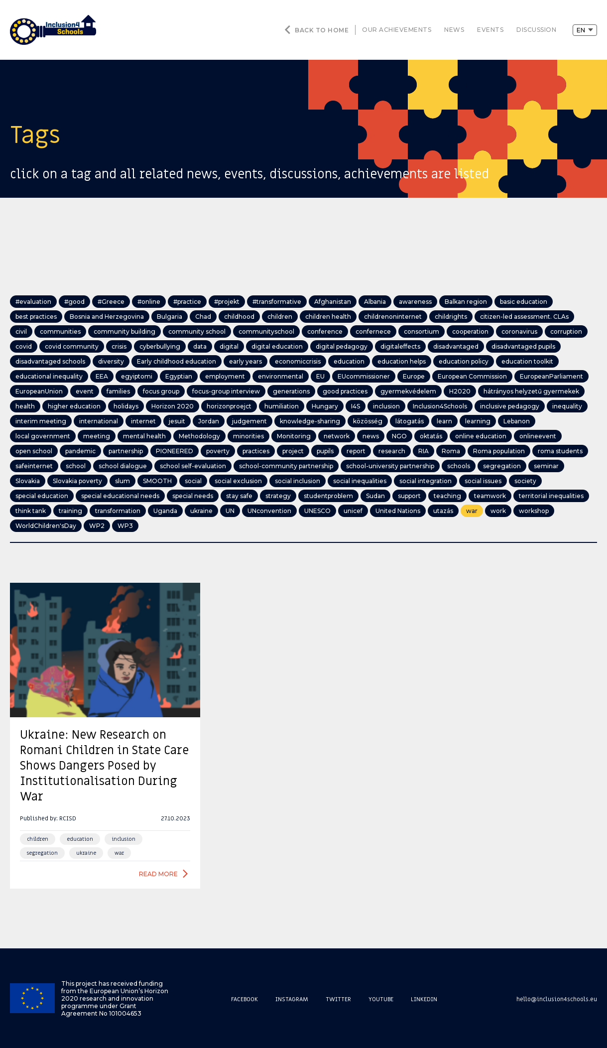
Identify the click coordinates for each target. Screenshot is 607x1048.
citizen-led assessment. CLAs (524, 316)
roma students (560, 451)
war (472, 511)
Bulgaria (169, 316)
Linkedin (424, 999)
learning (477, 421)
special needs (192, 496)
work (498, 511)
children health (328, 316)
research (391, 451)
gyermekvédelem (408, 391)
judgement (249, 421)
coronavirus (519, 331)
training (70, 511)
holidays (126, 406)
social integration (425, 481)
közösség (367, 421)
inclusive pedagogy (509, 406)
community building (124, 331)
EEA (102, 376)
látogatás (409, 421)
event (85, 391)
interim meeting (40, 421)
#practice (187, 301)
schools (458, 466)
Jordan (208, 421)
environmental (280, 376)
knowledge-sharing (310, 421)
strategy (278, 496)
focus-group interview (226, 391)
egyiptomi (136, 376)
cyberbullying (159, 346)
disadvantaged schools (50, 361)
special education (41, 496)
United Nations (397, 511)
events (490, 29)
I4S (355, 406)
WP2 (97, 525)
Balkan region (466, 301)
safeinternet (34, 466)
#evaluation (33, 301)
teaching (447, 496)
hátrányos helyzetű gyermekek (531, 391)
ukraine (201, 511)
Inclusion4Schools (440, 406)
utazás (443, 511)
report (356, 451)
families (118, 391)
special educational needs (120, 496)
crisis (119, 346)
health (25, 406)
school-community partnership (286, 466)
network (337, 436)
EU (320, 376)
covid (23, 346)
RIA (423, 451)
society (525, 481)
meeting (96, 436)
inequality (567, 406)
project (293, 451)
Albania (375, 301)
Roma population (499, 451)
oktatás (431, 436)
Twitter (338, 999)
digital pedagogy (341, 346)
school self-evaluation (193, 466)
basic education (523, 301)
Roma (451, 451)
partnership (126, 451)
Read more (158, 874)
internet (143, 421)
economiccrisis (298, 361)
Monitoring (294, 436)
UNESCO (317, 511)
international (98, 421)
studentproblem (328, 496)
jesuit (177, 421)
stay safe (239, 496)
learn (444, 421)
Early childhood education (176, 361)
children (279, 316)
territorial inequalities (551, 496)
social (193, 481)
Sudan (375, 496)
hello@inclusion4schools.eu (556, 999)
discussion (536, 29)
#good (74, 301)
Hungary (325, 406)
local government (42, 436)
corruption (566, 331)
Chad (203, 316)
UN (230, 511)
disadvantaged (456, 346)
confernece (373, 331)
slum (122, 481)
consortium (421, 331)
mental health (144, 436)
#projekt (227, 301)
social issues (483, 481)
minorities (248, 436)
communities (60, 331)
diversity (111, 361)
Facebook (244, 999)
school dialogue (123, 466)
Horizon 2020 (172, 406)
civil (21, 331)
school (76, 466)
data (200, 346)
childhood (239, 316)
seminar (546, 466)
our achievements (396, 29)
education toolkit (527, 361)
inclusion (386, 406)
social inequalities (359, 481)
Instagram (291, 999)
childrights (451, 316)
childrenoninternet (393, 316)
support (409, 496)
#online (148, 301)
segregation (502, 466)
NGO (399, 436)
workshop (534, 511)
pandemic (80, 451)
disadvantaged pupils (523, 346)
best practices (36, 316)
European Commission (472, 376)
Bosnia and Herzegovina (107, 316)
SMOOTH (157, 481)
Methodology (199, 436)
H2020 (460, 391)
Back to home (322, 30)
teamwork (490, 496)
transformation (117, 511)
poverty (218, 451)
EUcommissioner (364, 376)
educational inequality (49, 376)
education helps (401, 361)
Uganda (165, 511)
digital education (277, 346)
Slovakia (27, 481)
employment (225, 376)
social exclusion (238, 481)
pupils (325, 451)
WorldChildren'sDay (45, 525)
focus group (161, 391)
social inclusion (297, 481)
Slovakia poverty (77, 481)
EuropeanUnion (39, 391)
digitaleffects (400, 346)
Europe (414, 376)
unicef (353, 511)
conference (325, 331)
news (454, 29)
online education (480, 436)
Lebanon (516, 421)
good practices (345, 391)
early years (245, 361)
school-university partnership (390, 466)
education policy (463, 361)
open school (33, 451)
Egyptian (178, 376)
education (349, 361)
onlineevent (537, 436)
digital (229, 346)
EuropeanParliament (551, 376)
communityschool (266, 331)
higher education (74, 406)
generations (291, 391)
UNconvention (269, 511)
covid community (72, 346)
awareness (415, 301)
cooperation (470, 331)
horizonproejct (229, 406)
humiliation (281, 406)
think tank (30, 511)
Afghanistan (332, 301)
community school (197, 331)
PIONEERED (174, 451)
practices (256, 451)
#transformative (276, 301)
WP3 (125, 525)
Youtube (380, 999)
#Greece (111, 301)
